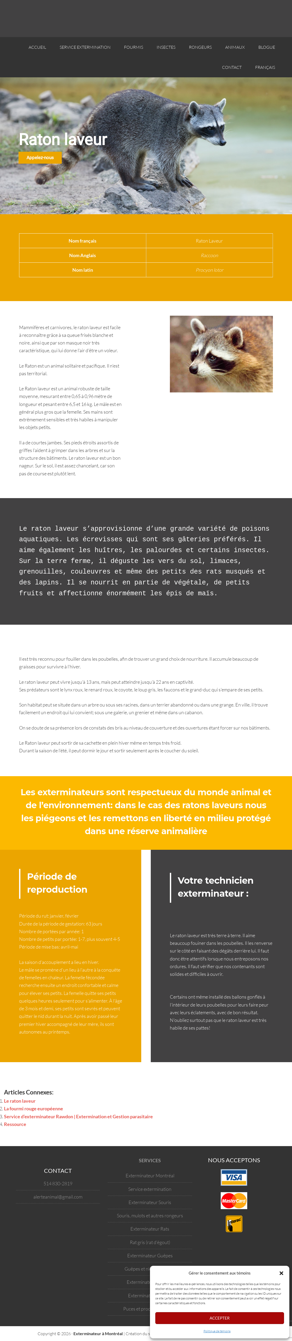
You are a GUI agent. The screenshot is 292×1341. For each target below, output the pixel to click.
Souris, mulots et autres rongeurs (150, 1215)
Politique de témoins (217, 1331)
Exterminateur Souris (150, 1202)
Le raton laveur (20, 1101)
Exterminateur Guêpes (150, 1255)
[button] (281, 1273)
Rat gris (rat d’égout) (150, 1242)
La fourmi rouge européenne (33, 1108)
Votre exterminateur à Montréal (42, 18)
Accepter (220, 1318)
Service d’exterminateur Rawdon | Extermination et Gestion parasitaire (78, 1116)
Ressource (15, 1124)
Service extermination (149, 1189)
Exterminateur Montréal (150, 1175)
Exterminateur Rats (149, 1229)
